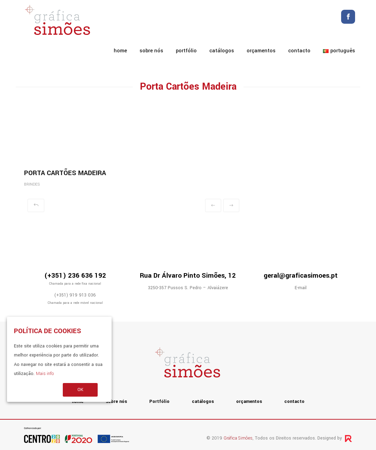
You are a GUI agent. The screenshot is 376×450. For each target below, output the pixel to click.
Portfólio (186, 50)
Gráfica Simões (238, 438)
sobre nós (151, 50)
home (120, 50)
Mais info (45, 373)
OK (80, 390)
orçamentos (261, 50)
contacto (299, 50)
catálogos (221, 50)
